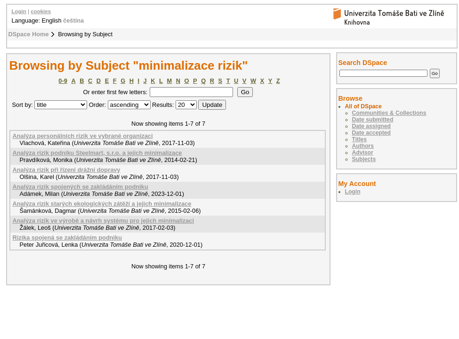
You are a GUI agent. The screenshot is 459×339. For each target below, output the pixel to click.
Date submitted (373, 119)
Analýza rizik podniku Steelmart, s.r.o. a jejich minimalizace (97, 152)
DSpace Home (28, 34)
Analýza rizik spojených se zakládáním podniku (80, 186)
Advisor (362, 152)
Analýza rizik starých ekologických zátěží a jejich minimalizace (102, 203)
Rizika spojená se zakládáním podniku (67, 237)
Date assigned (371, 126)
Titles (359, 139)
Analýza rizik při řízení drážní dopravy (67, 169)
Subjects (364, 159)
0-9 (62, 80)
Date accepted (371, 132)
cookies (41, 11)
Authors (363, 146)
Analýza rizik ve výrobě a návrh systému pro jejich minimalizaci (103, 220)
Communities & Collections (389, 113)
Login (19, 11)
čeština (73, 20)
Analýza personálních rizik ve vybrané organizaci (83, 135)
